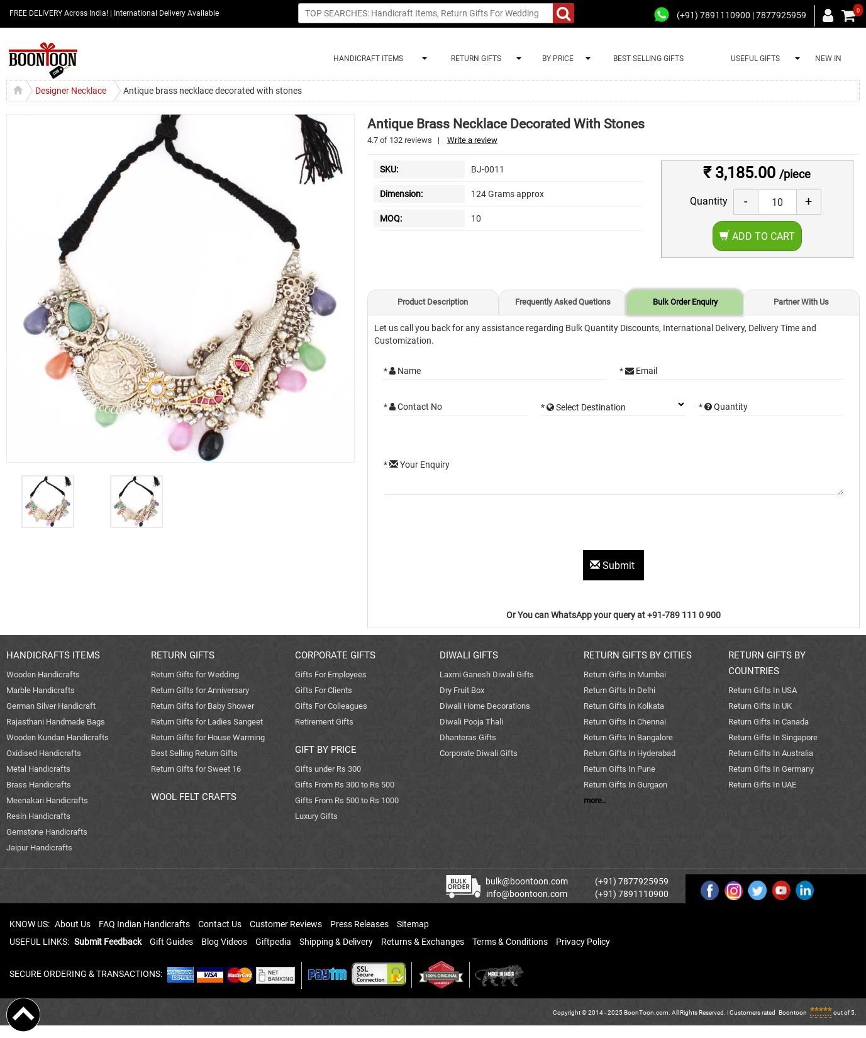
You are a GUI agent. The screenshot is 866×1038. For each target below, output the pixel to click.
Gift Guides (171, 942)
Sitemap (413, 924)
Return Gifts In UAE (762, 784)
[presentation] (479, 525)
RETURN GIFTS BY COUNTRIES (767, 663)
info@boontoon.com (526, 894)
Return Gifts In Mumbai (625, 674)
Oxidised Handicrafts (43, 753)
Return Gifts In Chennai (625, 721)
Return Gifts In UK (760, 706)
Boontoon (793, 1012)
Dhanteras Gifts (468, 737)
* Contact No (413, 407)
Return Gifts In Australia (770, 753)
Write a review (472, 140)
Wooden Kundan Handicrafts (57, 737)
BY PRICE (556, 58)
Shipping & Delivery (336, 942)
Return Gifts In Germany (771, 769)
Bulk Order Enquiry (685, 302)
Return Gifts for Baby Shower (202, 706)
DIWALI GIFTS (469, 655)
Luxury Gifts (316, 816)
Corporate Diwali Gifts (479, 753)
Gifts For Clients (323, 690)
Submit (613, 566)
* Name (402, 371)
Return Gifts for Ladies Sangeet (207, 721)
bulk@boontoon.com (527, 881)
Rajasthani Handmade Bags (55, 721)
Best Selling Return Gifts (194, 753)
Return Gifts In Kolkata (624, 706)
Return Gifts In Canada (768, 721)
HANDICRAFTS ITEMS (53, 655)
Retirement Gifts (324, 721)
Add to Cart (757, 236)
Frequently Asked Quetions (563, 302)
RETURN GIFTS (474, 58)
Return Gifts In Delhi (619, 690)
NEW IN (828, 58)
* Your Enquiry (417, 465)
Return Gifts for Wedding (195, 674)
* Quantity (723, 407)
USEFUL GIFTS (753, 58)
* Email (638, 371)
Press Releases (359, 924)
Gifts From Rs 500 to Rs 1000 (347, 800)
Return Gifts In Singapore (773, 737)
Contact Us (219, 924)
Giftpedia (273, 942)
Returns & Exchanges (422, 942)
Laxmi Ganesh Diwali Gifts (487, 674)
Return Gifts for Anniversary (200, 690)
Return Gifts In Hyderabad (629, 753)
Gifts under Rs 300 (328, 769)
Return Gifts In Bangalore (628, 737)
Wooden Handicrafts (43, 674)
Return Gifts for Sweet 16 (196, 769)
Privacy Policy (583, 942)
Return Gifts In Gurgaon (625, 784)
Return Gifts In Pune (619, 769)
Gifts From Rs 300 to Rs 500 (344, 784)
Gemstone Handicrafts (46, 832)
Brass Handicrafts (38, 784)
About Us (73, 924)
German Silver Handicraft (51, 706)
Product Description (432, 302)
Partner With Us (801, 302)
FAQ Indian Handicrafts (144, 924)
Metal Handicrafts (38, 769)
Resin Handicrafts (38, 816)
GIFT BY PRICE (326, 749)
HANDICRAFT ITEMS (366, 58)
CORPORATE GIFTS (335, 655)
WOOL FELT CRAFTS (193, 797)
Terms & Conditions (510, 942)
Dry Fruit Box (462, 690)
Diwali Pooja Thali (471, 721)
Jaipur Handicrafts (39, 847)
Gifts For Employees (331, 674)
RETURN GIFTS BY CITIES (638, 655)
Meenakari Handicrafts (47, 800)
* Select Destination (583, 407)
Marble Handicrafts (40, 690)
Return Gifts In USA (762, 690)
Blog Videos (224, 942)
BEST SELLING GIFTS (648, 58)
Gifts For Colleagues (331, 706)
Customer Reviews (286, 924)
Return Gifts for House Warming (208, 737)
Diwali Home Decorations (485, 706)
